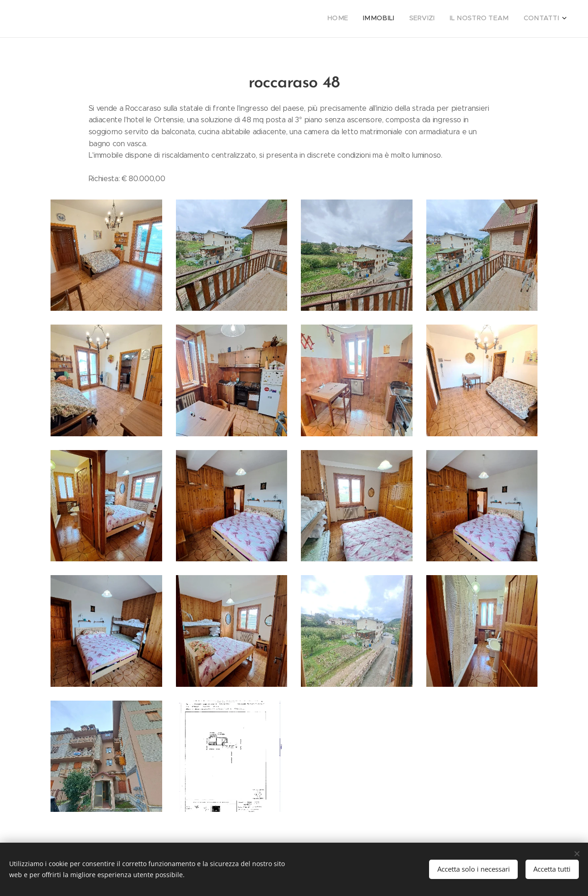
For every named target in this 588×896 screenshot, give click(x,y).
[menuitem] (503, 18)
